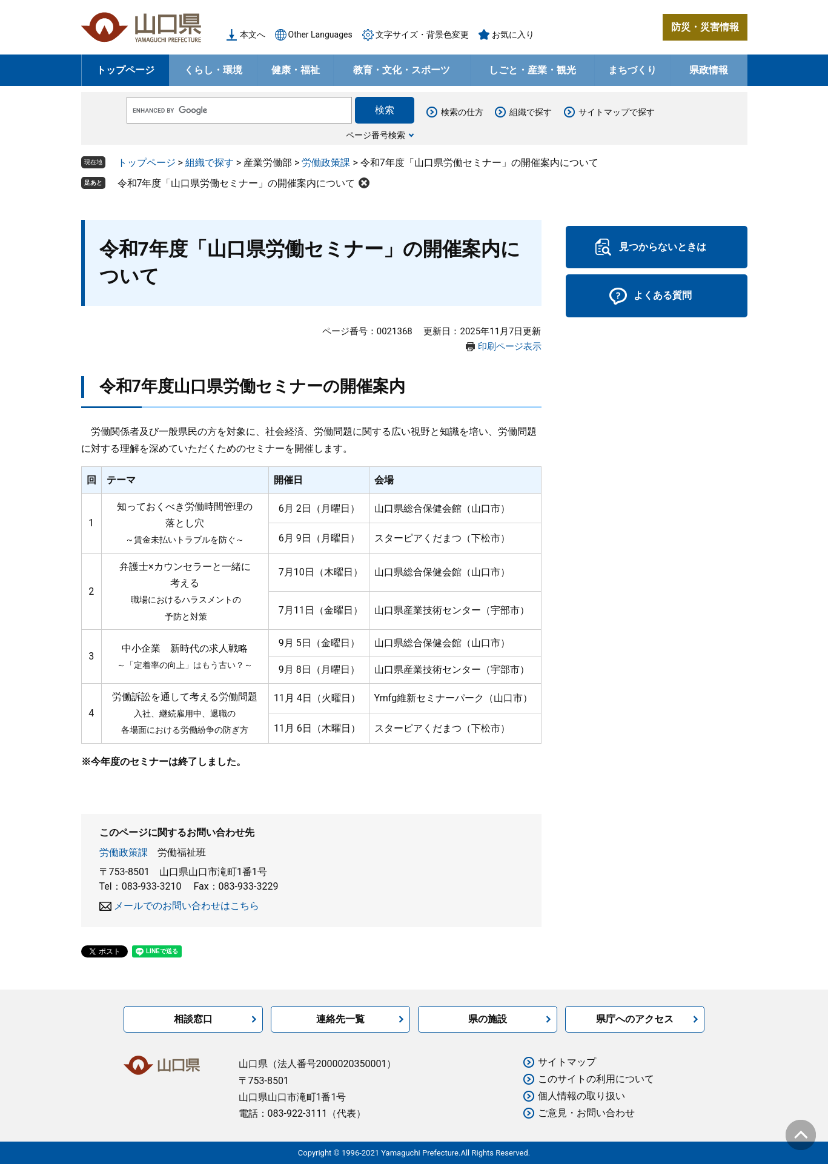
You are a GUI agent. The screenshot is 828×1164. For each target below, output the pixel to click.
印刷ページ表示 (510, 346)
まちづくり (632, 70)
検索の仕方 (462, 112)
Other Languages (320, 34)
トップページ (125, 70)
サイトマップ (567, 1062)
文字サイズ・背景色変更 (422, 34)
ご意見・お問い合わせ (586, 1113)
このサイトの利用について (596, 1079)
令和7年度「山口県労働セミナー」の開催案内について (237, 183)
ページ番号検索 (375, 135)
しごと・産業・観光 (532, 70)
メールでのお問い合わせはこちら (186, 905)
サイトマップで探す (616, 112)
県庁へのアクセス (635, 1019)
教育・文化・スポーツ (401, 70)
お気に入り (513, 34)
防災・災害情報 (705, 27)
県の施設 (487, 1019)
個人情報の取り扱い (581, 1096)
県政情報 (708, 70)
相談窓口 (193, 1019)
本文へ (252, 34)
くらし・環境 (213, 70)
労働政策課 (326, 162)
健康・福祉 (295, 70)
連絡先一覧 (340, 1019)
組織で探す (530, 112)
